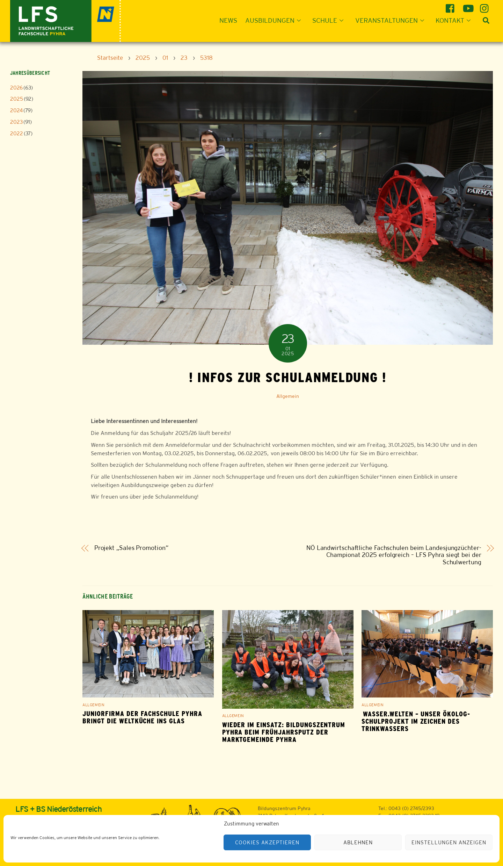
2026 (16, 88)
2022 (16, 133)
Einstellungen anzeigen (448, 842)
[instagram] (485, 5)
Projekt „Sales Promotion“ (131, 548)
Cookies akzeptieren (267, 842)
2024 (16, 110)
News (228, 20)
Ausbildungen (275, 20)
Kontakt (455, 20)
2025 (16, 99)
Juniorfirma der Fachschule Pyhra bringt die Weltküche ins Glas (142, 717)
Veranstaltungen (391, 20)
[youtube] (468, 5)
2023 (16, 122)
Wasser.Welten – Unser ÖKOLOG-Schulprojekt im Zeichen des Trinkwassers (416, 721)
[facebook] (451, 5)
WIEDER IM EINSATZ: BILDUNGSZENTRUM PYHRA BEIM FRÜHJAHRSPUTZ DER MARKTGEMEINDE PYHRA (283, 732)
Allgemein (287, 396)
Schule (330, 20)
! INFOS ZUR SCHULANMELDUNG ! (287, 377)
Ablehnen (358, 842)
